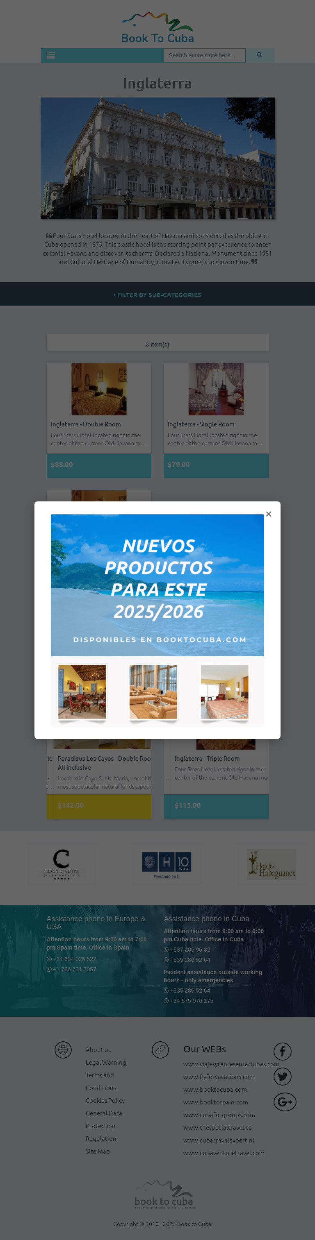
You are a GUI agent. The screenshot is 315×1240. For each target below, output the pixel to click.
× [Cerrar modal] (268, 514)
